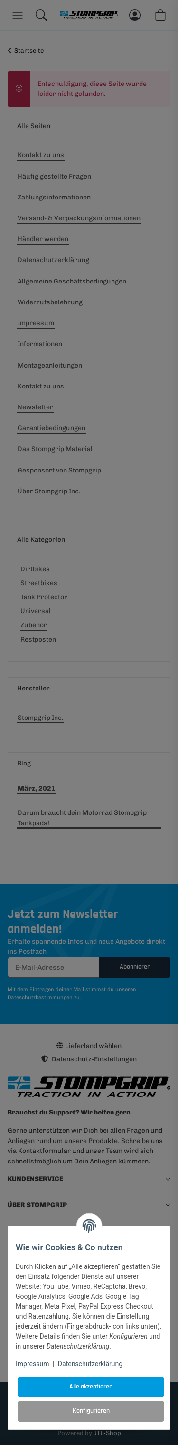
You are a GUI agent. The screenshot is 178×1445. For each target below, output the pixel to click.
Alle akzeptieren (90, 1386)
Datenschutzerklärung (90, 1364)
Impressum (32, 1364)
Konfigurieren (91, 1411)
